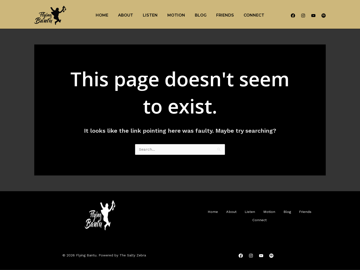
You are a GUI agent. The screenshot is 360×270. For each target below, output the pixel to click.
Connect (254, 15)
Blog (200, 15)
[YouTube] (313, 15)
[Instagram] (303, 15)
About (125, 15)
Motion (176, 15)
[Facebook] (293, 15)
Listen (150, 15)
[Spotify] (323, 15)
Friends (225, 15)
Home (102, 15)
